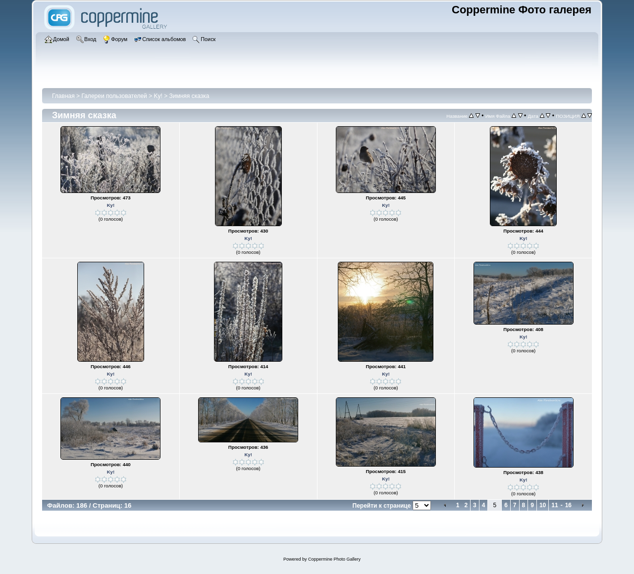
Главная (63, 96)
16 (568, 505)
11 (554, 505)
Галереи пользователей (114, 96)
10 (542, 505)
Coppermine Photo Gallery (334, 559)
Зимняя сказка (189, 96)
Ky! (158, 96)
